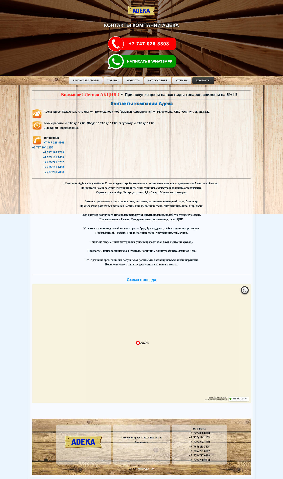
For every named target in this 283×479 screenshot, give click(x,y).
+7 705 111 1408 (48, 157)
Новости (133, 80)
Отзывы (181, 80)
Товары (112, 80)
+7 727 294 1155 (42, 147)
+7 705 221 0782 (48, 162)
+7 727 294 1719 (48, 152)
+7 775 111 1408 (48, 167)
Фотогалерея (157, 80)
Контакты (203, 80)
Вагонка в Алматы (85, 80)
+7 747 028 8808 (54, 142)
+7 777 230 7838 (48, 172)
